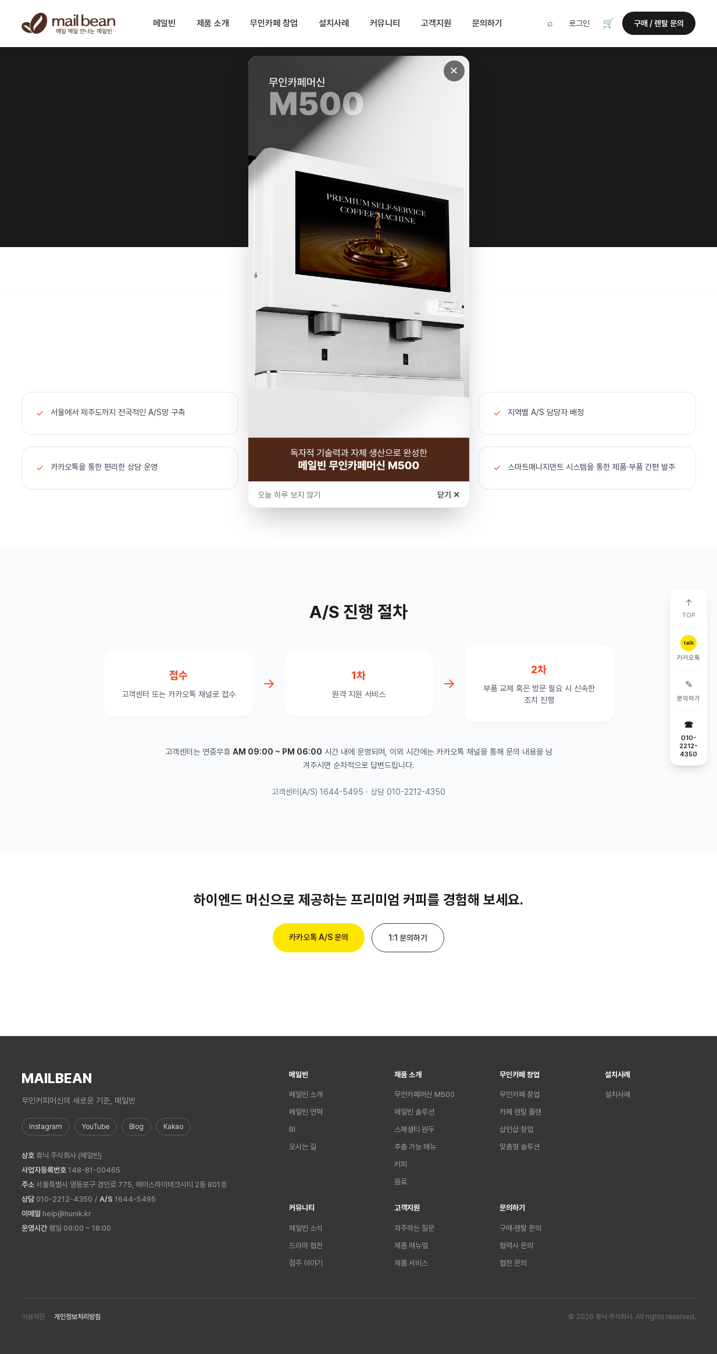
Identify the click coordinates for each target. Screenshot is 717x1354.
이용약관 (33, 1317)
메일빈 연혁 (306, 1112)
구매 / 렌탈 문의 (659, 23)
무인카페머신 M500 (424, 1094)
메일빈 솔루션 (414, 1112)
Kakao (173, 1127)
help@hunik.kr (66, 1213)
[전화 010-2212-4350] (688, 738)
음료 (400, 1181)
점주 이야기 (306, 1263)
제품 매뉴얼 (411, 1245)
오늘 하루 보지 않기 (289, 494)
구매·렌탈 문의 (520, 1228)
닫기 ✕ (448, 494)
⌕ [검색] (550, 22)
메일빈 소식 (306, 1228)
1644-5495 (135, 1199)
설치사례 (334, 23)
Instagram (45, 1127)
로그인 (579, 23)
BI (292, 1129)
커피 (400, 1164)
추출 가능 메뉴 (415, 1146)
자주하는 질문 (414, 1228)
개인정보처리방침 (77, 1317)
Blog (136, 1127)
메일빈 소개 (306, 1094)
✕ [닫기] (454, 71)
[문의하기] (688, 691)
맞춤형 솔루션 (520, 1146)
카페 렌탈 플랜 (520, 1112)
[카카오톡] (688, 649)
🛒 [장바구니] (608, 22)
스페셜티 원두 (414, 1129)
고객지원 (436, 23)
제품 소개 (213, 23)
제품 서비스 (411, 1263)
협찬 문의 (513, 1263)
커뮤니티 (385, 23)
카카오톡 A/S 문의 (318, 937)
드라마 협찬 (306, 1245)
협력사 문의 (516, 1245)
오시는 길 (302, 1146)
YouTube (95, 1127)
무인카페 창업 (274, 23)
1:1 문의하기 (407, 937)
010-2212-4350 (64, 1199)
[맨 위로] (688, 608)
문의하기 (487, 23)
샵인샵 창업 (516, 1129)
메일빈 (164, 23)
